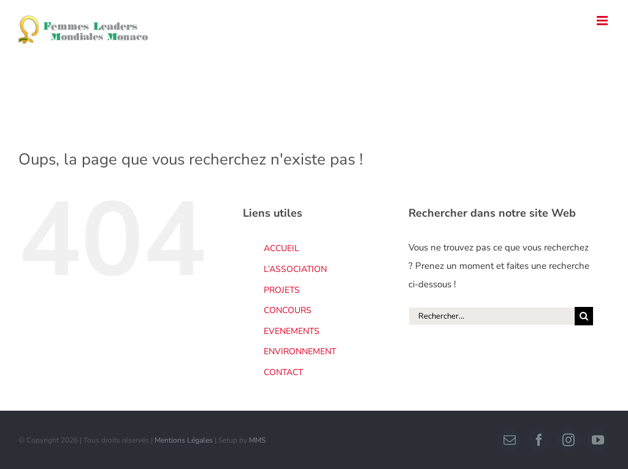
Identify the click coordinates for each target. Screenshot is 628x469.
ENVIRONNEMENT (300, 351)
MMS (257, 440)
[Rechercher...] (491, 316)
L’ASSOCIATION (295, 269)
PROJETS (282, 290)
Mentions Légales (184, 440)
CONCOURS (288, 310)
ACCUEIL (281, 248)
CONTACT (283, 372)
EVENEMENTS (292, 331)
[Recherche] (584, 316)
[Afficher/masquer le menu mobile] (603, 20)
